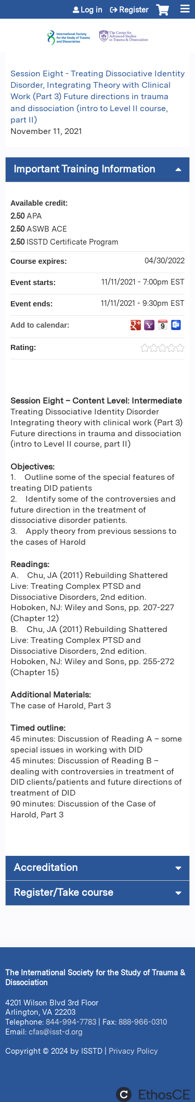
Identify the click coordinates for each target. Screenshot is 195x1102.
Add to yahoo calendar (149, 325)
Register (133, 10)
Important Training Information (84, 169)
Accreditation (45, 867)
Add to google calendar (136, 325)
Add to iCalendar (163, 324)
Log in (91, 10)
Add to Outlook (176, 325)
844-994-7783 (71, 1021)
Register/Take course (63, 892)
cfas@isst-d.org (56, 1031)
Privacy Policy (133, 1050)
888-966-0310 (143, 1021)
